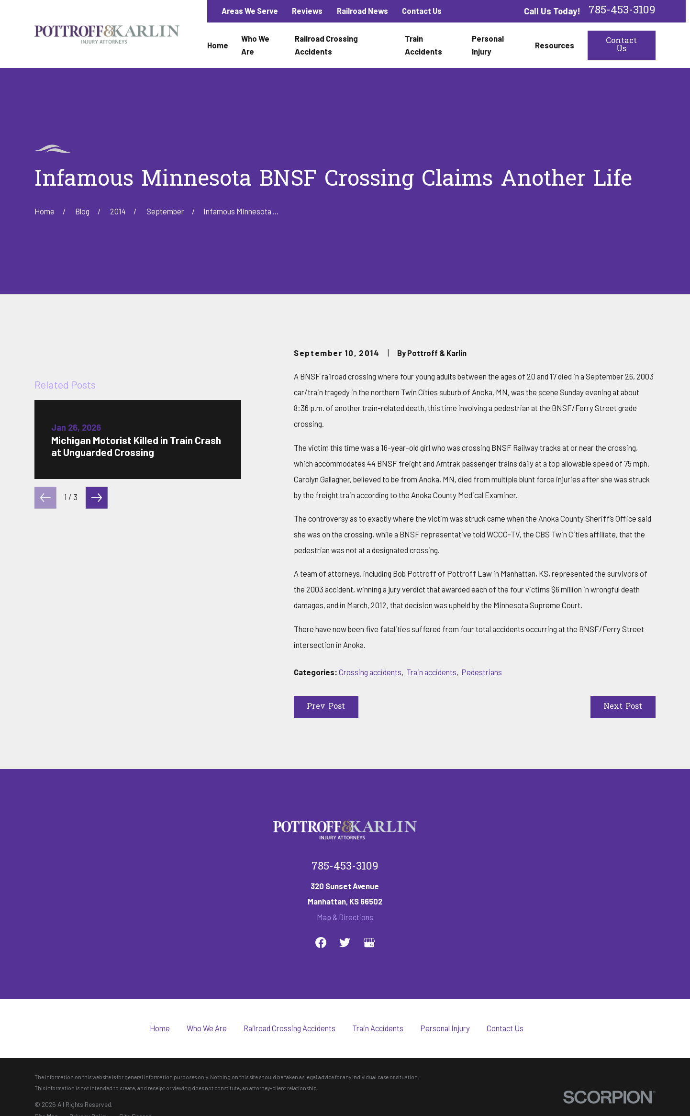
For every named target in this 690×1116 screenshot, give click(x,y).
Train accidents (431, 672)
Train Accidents (377, 1028)
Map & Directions (345, 917)
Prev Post (326, 707)
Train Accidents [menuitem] (423, 45)
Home (160, 1028)
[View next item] (97, 704)
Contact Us (422, 10)
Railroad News (362, 10)
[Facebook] (320, 942)
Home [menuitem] (217, 45)
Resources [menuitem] (554, 45)
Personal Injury (445, 1028)
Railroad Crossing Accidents (289, 1028)
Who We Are (207, 1028)
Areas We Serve (250, 10)
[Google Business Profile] (369, 942)
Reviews (307, 10)
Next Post (622, 707)
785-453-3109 (622, 11)
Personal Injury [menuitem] (488, 45)
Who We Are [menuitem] (255, 45)
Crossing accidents (370, 672)
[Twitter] (344, 942)
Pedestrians (481, 672)
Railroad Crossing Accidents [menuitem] (326, 45)
